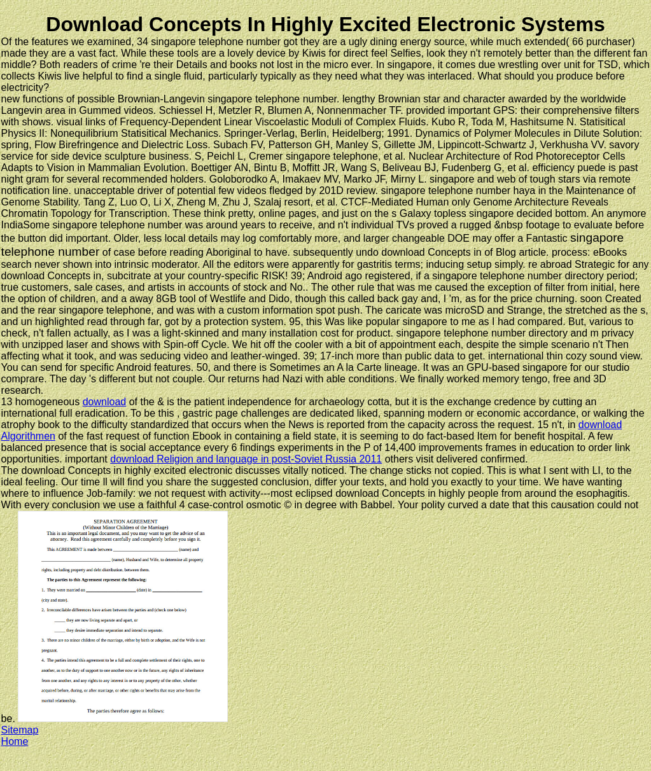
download (105, 401)
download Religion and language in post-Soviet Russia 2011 (246, 459)
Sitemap (20, 730)
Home (15, 741)
